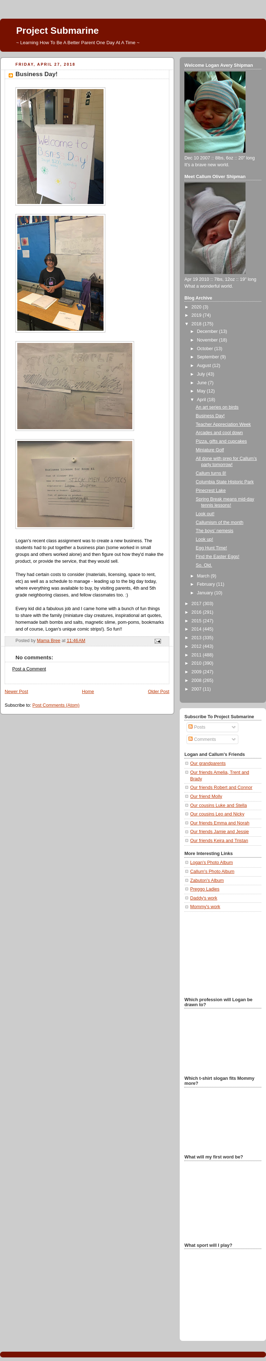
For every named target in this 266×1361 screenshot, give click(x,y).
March (204, 576)
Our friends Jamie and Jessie (219, 831)
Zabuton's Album (207, 880)
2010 (197, 663)
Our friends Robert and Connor (221, 787)
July (201, 374)
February (206, 584)
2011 (197, 655)
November (208, 340)
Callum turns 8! (211, 473)
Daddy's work (203, 898)
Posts (196, 727)
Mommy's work (205, 906)
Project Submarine (57, 30)
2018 (197, 323)
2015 (197, 620)
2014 (197, 629)
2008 (197, 680)
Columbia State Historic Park (225, 481)
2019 (197, 315)
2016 (197, 612)
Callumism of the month (219, 522)
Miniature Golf (210, 449)
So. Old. (204, 565)
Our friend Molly (206, 796)
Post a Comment (29, 669)
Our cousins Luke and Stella (218, 805)
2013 (197, 637)
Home (88, 691)
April (202, 399)
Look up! (204, 539)
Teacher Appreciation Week (223, 424)
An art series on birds (217, 407)
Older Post (158, 691)
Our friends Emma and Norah (219, 823)
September (208, 356)
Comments (202, 739)
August (204, 365)
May (202, 391)
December (208, 331)
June (202, 382)
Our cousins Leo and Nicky (217, 814)
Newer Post (16, 691)
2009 (197, 671)
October (205, 348)
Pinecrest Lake (211, 490)
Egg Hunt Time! (211, 548)
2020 (197, 307)
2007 (197, 689)
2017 (197, 603)
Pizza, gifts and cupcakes (221, 441)
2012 (197, 646)
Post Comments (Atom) (55, 705)
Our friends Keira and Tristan (219, 840)
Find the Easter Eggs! (217, 556)
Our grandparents (208, 763)
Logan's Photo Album (211, 862)
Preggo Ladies (204, 889)
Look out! (205, 513)
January (205, 592)
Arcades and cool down (219, 432)
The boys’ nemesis (215, 530)
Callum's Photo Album (212, 871)
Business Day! (210, 415)
